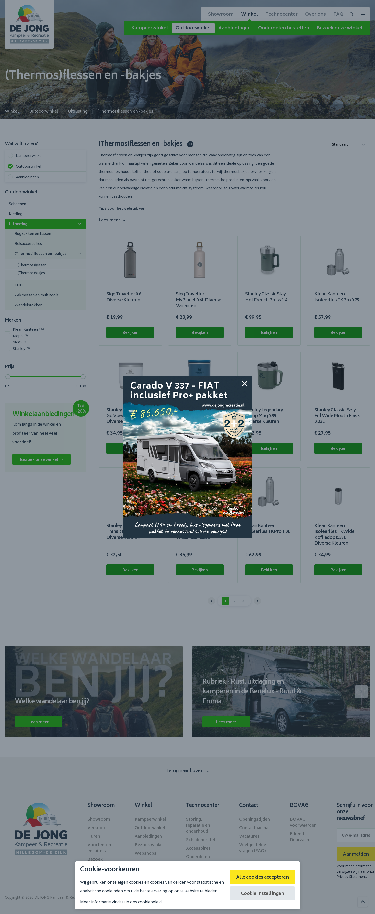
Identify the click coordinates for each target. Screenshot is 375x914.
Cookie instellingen (262, 894)
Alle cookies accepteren (262, 878)
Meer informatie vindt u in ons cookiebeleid (121, 902)
